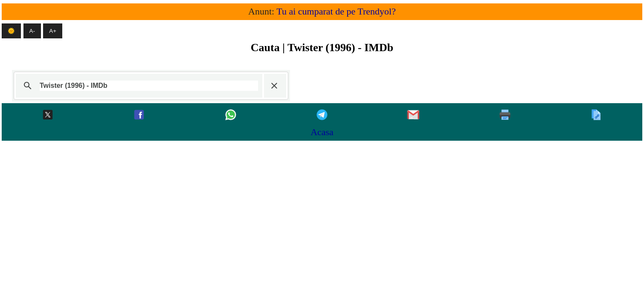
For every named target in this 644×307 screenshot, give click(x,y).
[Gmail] (413, 115)
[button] (274, 86)
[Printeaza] (505, 115)
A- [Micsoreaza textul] (32, 31)
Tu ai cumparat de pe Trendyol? (336, 11)
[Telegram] (322, 115)
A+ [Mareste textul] (52, 31)
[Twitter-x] (48, 115)
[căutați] (149, 86)
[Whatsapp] (231, 115)
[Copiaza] (596, 115)
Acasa (322, 132)
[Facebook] (139, 115)
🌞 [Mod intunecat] (11, 31)
